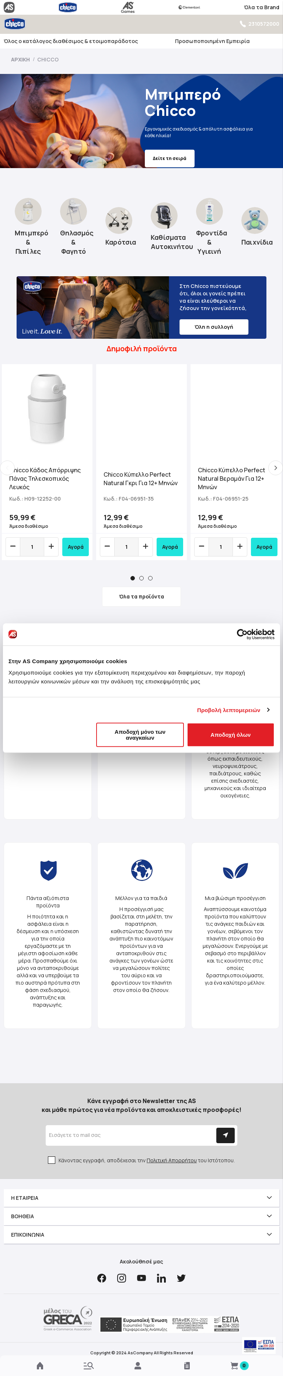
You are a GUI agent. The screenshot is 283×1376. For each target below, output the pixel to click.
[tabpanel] (47, 462)
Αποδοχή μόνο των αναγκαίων (140, 735)
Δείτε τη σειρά (128, 158)
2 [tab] (141, 578)
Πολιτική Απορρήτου (172, 1160)
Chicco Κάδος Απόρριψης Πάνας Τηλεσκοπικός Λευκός (45, 478)
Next (275, 468)
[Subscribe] (225, 1135)
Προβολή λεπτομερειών (229, 710)
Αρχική (21, 59)
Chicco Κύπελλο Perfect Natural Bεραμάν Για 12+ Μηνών (231, 478)
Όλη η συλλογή (214, 326)
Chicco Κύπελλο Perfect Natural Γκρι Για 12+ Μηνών (141, 478)
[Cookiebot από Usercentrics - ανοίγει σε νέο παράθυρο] (242, 634)
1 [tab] (132, 578)
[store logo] (15, 23)
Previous (7, 468)
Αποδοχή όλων (230, 735)
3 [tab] (150, 578)
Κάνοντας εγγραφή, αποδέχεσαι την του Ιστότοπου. (147, 1160)
